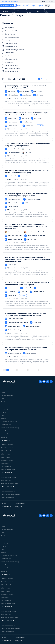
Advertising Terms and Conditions (10, 483)
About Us (3, 406)
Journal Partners (5, 431)
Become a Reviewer (47, 11)
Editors (3, 415)
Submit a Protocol (6, 451)
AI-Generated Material (7, 460)
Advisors (3, 412)
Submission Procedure (7, 444)
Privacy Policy (18, 507)
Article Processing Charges (8, 470)
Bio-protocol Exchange (8, 491)
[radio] (41, 79)
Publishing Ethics (5, 463)
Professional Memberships (8, 434)
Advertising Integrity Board (8, 477)
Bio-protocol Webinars (8, 497)
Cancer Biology (11, 15)
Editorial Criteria (5, 457)
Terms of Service (6, 507)
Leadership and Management (9, 421)
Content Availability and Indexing (10, 428)
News (3, 392)
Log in (33, 6)
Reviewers (3, 418)
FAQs (3, 398)
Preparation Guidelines (7, 448)
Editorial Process (5, 454)
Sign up (40, 6)
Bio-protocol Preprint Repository (11, 494)
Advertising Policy (6, 480)
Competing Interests (6, 466)
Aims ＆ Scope (5, 409)
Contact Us (4, 437)
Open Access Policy (6, 424)
